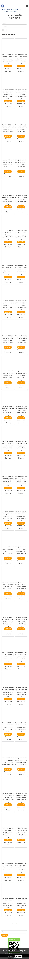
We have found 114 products (10, 34)
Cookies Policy (8, 953)
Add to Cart (8, 66)
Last (16, 924)
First (13, 924)
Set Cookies (11, 956)
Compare (8, 71)
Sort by (4, 23)
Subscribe (4, 935)
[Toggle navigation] (27, 6)
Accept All (18, 956)
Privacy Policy (22, 951)
